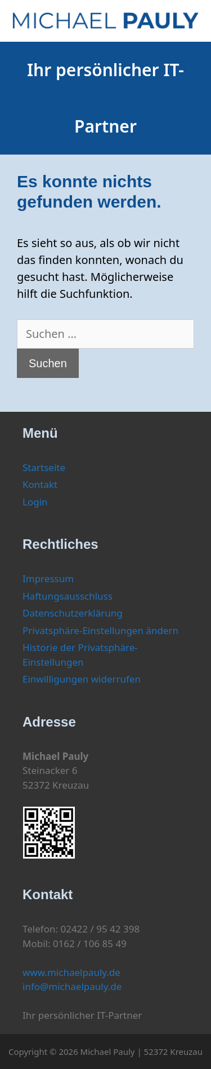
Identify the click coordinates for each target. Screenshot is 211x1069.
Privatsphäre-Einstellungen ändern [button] (100, 630)
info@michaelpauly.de (72, 986)
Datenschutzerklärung (73, 612)
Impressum (48, 578)
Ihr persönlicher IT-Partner (105, 98)
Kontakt (40, 484)
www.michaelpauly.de (71, 972)
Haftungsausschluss (68, 596)
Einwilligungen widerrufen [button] (82, 678)
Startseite (44, 467)
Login (35, 501)
